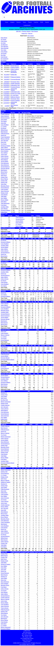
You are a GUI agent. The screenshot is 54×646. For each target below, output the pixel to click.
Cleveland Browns (15, 87)
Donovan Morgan (5, 168)
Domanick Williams (5, 210)
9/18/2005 (6, 77)
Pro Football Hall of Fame (27, 638)
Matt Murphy (4, 170)
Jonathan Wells (5, 206)
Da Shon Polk (4, 400)
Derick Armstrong (5, 117)
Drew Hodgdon (4, 151)
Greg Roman (4, 57)
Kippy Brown (4, 37)
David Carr (3, 135)
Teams (24, 22)
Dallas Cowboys (15, 69)
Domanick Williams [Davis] (7, 359)
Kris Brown (3, 128)
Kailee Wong (4, 212)
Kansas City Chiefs (15, 93)
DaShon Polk (4, 471)
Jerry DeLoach (4, 140)
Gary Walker (4, 198)
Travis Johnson (4, 158)
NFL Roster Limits (26, 636)
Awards (47, 22)
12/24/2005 (6, 102)
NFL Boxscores (27, 632)
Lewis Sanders (4, 189)
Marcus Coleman (5, 138)
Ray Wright (3, 60)
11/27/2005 (6, 95)
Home (6, 22)
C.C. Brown (4, 126)
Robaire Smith (4, 193)
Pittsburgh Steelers (15, 77)
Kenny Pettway (19, 226)
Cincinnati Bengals (15, 79)
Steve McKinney (5, 165)
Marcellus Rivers (5, 186)
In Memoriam (27, 630)
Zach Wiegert (4, 208)
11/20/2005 (6, 93)
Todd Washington (5, 203)
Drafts (41, 22)
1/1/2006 (7, 105)
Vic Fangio (3, 39)
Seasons (18, 22)
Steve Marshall (4, 48)
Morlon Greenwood (5, 149)
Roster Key (24, 33)
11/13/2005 (6, 91)
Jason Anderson (5, 116)
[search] (25, 17)
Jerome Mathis (4, 161)
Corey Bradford (5, 124)
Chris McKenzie (5, 163)
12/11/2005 (6, 98)
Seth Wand (3, 201)
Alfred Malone (4, 159)
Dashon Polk (4, 182)
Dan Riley (3, 55)
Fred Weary (4, 205)
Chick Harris (4, 41)
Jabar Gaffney (4, 147)
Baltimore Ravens (15, 97)
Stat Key (30, 33)
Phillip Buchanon (5, 133)
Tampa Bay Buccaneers (14, 71)
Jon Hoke (3, 43)
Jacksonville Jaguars (14, 89)
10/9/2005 (6, 81)
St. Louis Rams (14, 95)
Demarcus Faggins (5, 145)
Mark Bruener (4, 131)
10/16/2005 (6, 83)
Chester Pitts (4, 180)
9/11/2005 (6, 74)
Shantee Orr (4, 173)
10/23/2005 (6, 85)
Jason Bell (3, 123)
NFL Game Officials (27, 633)
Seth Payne (4, 175)
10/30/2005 (6, 87)
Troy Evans (3, 144)
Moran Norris (4, 172)
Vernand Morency (5, 166)
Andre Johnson (4, 156)
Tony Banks (4, 121)
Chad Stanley (4, 194)
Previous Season (26, 31)
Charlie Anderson (5, 114)
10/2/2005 (6, 79)
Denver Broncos (15, 65)
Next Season (35, 31)
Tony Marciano (4, 46)
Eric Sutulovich (4, 58)
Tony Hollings (4, 152)
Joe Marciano (4, 44)
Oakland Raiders (15, 67)
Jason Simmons (5, 191)
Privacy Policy (27, 641)
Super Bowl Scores (27, 640)
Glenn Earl (3, 142)
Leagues (12, 22)
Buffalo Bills (14, 74)
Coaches (36, 22)
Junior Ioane (4, 154)
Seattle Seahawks (15, 83)
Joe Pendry (4, 53)
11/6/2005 (6, 89)
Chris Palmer (4, 51)
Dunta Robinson (5, 187)
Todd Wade (3, 196)
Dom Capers (30, 35)
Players (30, 22)
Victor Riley (4, 184)
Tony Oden (3, 50)
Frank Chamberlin (5, 137)
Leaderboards (27, 25)
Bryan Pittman (4, 179)
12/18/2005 (6, 100)
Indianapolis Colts (15, 85)
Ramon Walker (4, 199)
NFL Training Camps (27, 635)
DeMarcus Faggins (5, 482)
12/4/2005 (6, 97)
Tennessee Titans (15, 81)
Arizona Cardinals (15, 100)
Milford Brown (4, 130)
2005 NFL (18, 31)
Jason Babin (4, 119)
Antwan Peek (4, 177)
